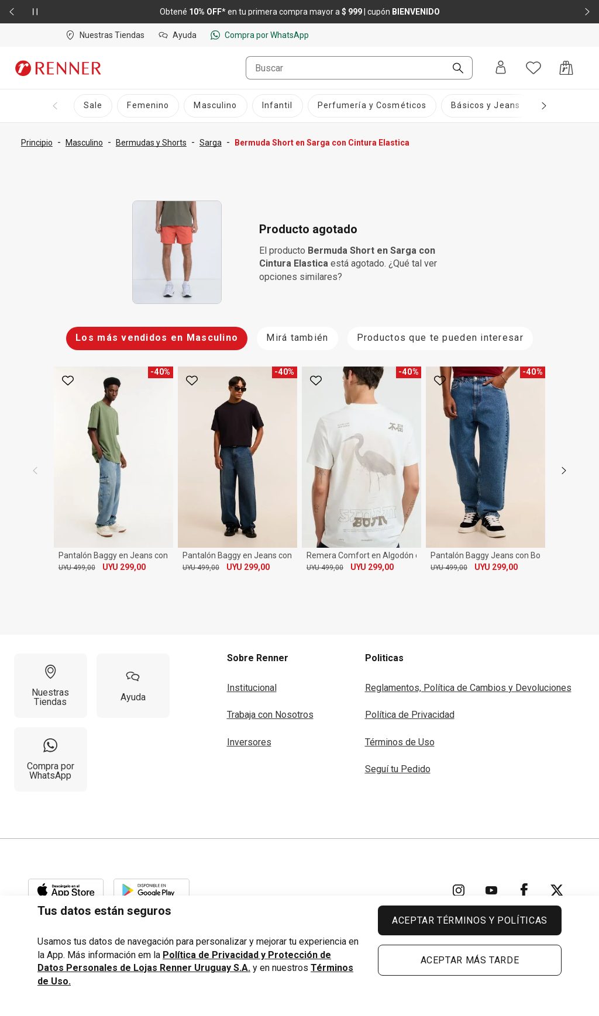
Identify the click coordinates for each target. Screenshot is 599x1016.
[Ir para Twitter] (557, 890)
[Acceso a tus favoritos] (533, 68)
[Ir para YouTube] (491, 890)
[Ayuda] (133, 686)
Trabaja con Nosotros (270, 714)
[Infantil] (277, 106)
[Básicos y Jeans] (485, 106)
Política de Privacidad (410, 714)
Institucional (252, 687)
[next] (564, 471)
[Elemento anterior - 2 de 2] (11, 11)
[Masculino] (215, 106)
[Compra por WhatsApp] (50, 759)
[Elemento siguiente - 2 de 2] (587, 11)
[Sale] (93, 106)
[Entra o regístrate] (501, 68)
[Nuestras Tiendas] (50, 686)
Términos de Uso (400, 742)
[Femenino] (148, 106)
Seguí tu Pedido (398, 769)
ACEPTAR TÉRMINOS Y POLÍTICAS (470, 920)
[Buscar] (453, 69)
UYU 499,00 (76, 568)
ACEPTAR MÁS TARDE (470, 960)
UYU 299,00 (124, 567)
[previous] (35, 471)
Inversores (249, 742)
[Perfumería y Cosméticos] (372, 106)
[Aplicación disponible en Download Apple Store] (66, 890)
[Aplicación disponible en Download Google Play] (151, 890)
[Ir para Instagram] (459, 890)
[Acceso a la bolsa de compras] (566, 68)
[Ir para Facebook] (524, 890)
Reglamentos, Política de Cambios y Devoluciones (468, 687)
